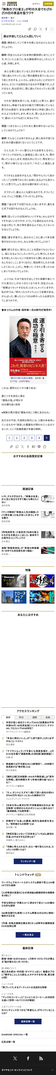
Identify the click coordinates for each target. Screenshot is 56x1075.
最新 (8, 717)
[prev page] (9, 438)
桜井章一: (8, 18)
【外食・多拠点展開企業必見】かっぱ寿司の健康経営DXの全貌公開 (28, 924)
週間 (34, 717)
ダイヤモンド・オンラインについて (16, 1070)
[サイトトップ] (11, 4)
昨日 (21, 717)
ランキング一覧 (28, 861)
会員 (48, 717)
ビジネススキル (7, 21)
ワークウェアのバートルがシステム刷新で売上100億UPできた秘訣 (28, 884)
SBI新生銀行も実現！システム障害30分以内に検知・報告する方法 (28, 914)
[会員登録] (48, 3)
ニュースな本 (22, 21)
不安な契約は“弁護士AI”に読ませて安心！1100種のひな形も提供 (28, 904)
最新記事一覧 (28, 1021)
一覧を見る (28, 935)
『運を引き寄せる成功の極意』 (21, 378)
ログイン (36, 4)
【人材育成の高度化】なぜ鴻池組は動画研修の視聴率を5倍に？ (28, 894)
